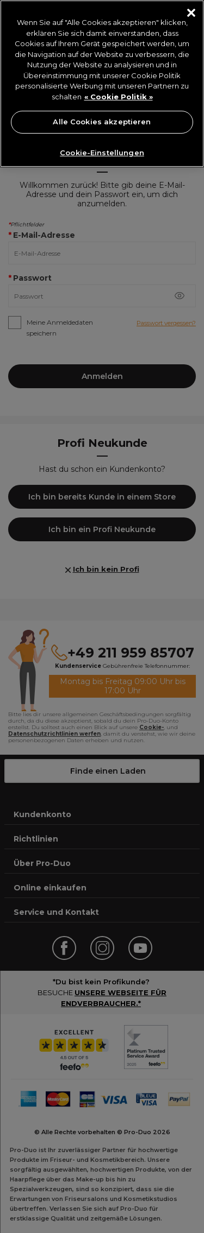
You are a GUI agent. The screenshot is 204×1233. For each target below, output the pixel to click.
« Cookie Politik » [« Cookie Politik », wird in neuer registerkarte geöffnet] (118, 96)
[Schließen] (191, 13)
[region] (102, 83)
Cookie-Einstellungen (102, 152)
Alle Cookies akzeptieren (102, 121)
